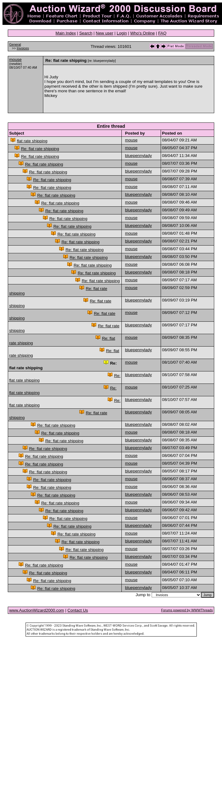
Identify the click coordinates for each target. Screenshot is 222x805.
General (15, 44)
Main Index (65, 33)
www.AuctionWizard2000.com (36, 610)
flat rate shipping (32, 141)
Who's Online (142, 33)
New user (104, 33)
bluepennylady (138, 155)
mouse (15, 59)
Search (85, 33)
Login (122, 33)
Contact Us (78, 610)
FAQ (162, 33)
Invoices (23, 48)
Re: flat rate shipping (40, 148)
